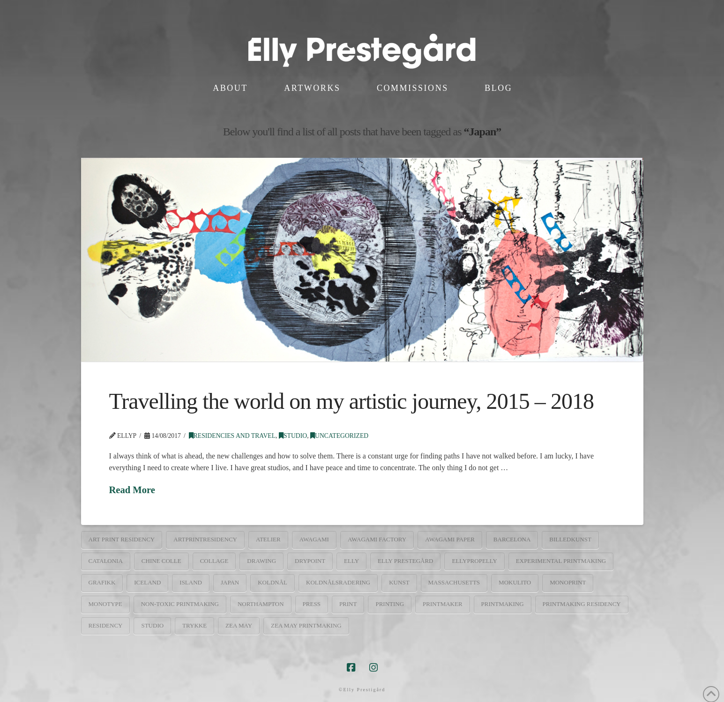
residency (106, 625)
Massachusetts (454, 582)
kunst (399, 582)
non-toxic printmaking (180, 603)
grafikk (102, 582)
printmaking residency (582, 603)
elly (351, 560)
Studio (293, 435)
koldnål (272, 582)
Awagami (314, 539)
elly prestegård (405, 560)
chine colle (161, 560)
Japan (230, 582)
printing (389, 603)
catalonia (106, 560)
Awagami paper (450, 539)
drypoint (310, 560)
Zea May (238, 625)
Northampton (261, 603)
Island (190, 582)
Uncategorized (339, 435)
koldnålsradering (338, 582)
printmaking (502, 603)
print (348, 603)
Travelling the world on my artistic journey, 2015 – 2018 (351, 401)
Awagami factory (377, 539)
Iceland (147, 582)
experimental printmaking (561, 560)
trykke (194, 625)
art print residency (122, 539)
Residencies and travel (232, 435)
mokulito (515, 582)
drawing (261, 560)
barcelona (511, 539)
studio (152, 625)
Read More (132, 490)
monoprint (568, 582)
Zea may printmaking (306, 625)
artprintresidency (205, 539)
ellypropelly (474, 560)
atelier (268, 539)
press (312, 603)
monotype (105, 603)
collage (214, 560)
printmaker (443, 603)
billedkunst (570, 539)
